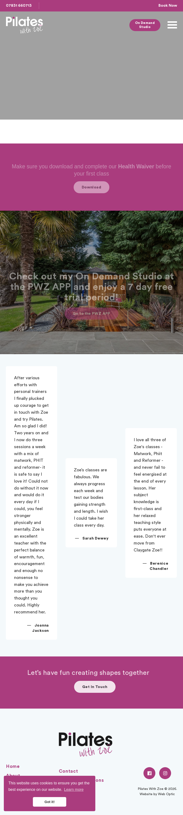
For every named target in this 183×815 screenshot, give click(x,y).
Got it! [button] (50, 802)
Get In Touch (108, 687)
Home (13, 766)
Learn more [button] (74, 789)
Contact (68, 771)
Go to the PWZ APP (91, 322)
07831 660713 (19, 5)
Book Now (167, 5)
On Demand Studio (145, 25)
